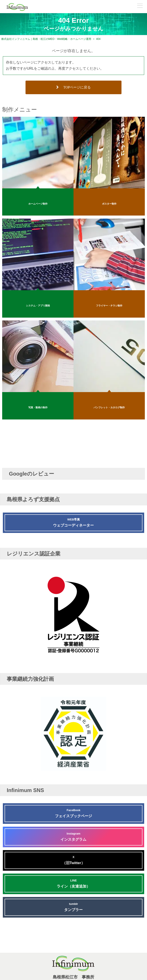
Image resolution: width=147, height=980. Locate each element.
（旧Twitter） (73, 859)
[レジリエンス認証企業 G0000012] (73, 658)
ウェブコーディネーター (73, 522)
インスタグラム (73, 836)
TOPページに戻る (73, 87)
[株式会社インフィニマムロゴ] (17, 7)
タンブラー (73, 906)
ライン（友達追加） (73, 883)
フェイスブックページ (73, 813)
